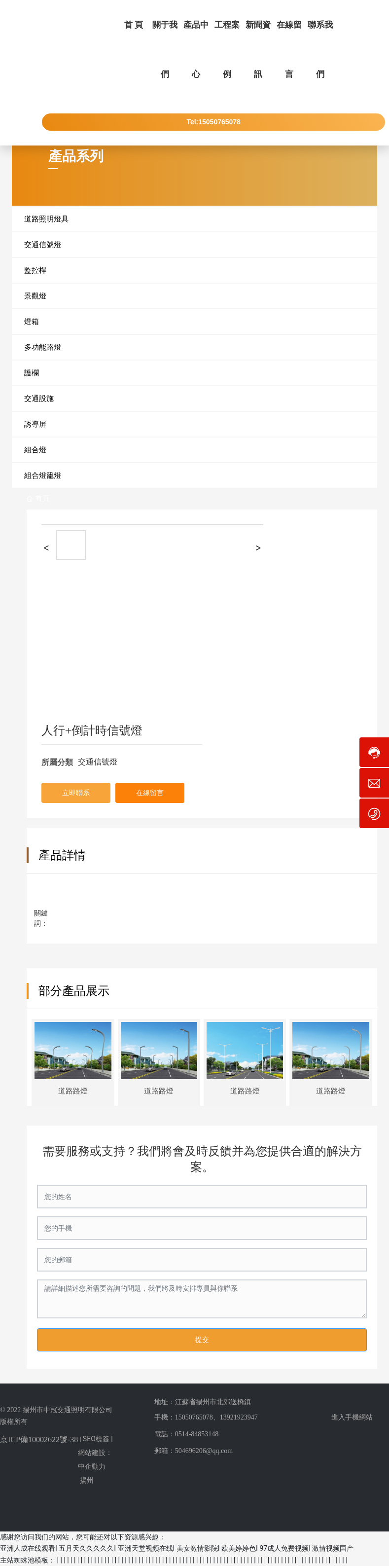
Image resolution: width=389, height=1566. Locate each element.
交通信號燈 (97, 762)
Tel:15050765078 (213, 122)
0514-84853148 (197, 1434)
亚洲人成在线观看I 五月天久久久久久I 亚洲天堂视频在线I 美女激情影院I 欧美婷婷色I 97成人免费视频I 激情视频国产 (177, 1548)
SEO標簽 (96, 1439)
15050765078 (194, 1417)
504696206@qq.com (204, 1451)
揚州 (87, 1480)
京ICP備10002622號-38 (39, 1439)
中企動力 (92, 1466)
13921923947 (239, 1417)
